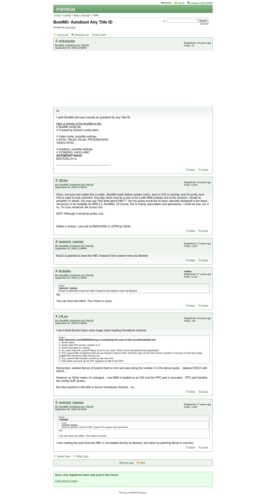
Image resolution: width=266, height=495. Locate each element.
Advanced (204, 24)
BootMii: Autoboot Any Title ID (72, 45)
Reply (192, 169)
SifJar (63, 180)
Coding (67, 15)
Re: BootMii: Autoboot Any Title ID (74, 184)
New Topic (100, 34)
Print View (128, 462)
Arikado (65, 271)
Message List (82, 34)
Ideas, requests (82, 15)
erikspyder (70, 27)
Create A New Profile (202, 2)
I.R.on (63, 316)
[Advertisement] (133, 80)
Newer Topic (63, 456)
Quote (204, 169)
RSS (142, 462)
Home (57, 15)
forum (125, 493)
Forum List (62, 34)
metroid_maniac (71, 241)
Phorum (143, 493)
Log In (181, 2)
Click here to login (66, 480)
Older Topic (82, 456)
